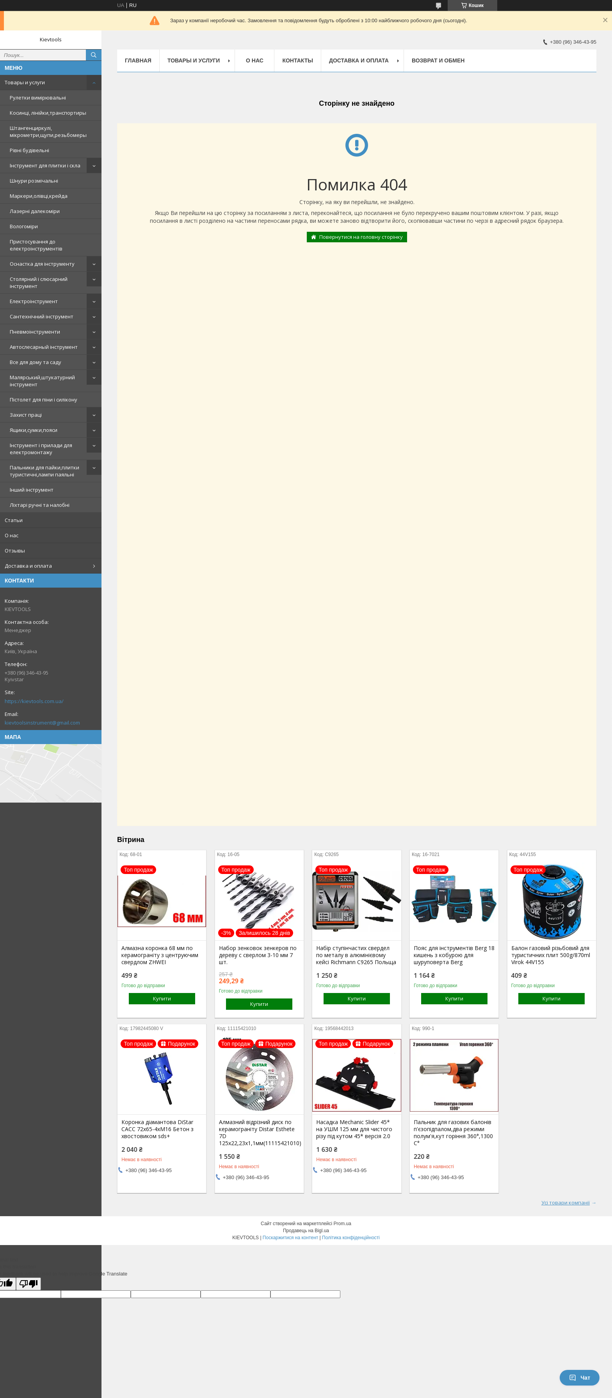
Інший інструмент (31, 489)
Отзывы (15, 550)
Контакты (297, 60)
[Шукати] (93, 55)
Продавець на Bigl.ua (306, 1230)
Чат (579, 1377)
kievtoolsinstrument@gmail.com (42, 722)
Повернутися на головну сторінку (361, 236)
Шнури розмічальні (34, 180)
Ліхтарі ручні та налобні (39, 504)
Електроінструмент (34, 301)
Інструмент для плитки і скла (45, 165)
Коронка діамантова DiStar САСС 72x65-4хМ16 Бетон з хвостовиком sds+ (157, 1129)
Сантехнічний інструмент (41, 316)
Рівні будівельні (29, 150)
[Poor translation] (28, 1283)
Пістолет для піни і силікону (43, 399)
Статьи (14, 520)
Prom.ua (342, 1223)
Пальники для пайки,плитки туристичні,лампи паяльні (44, 471)
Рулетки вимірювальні (38, 97)
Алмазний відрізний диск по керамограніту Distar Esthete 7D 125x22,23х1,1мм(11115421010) (259, 1133)
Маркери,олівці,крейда (39, 195)
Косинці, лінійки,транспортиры (48, 112)
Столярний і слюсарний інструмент (39, 282)
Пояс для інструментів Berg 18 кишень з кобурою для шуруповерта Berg (454, 955)
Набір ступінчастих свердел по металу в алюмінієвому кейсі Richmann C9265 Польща (356, 955)
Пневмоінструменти (35, 331)
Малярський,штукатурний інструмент (42, 381)
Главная (138, 60)
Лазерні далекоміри (35, 211)
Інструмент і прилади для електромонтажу (41, 449)
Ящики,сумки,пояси (33, 429)
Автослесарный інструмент (44, 346)
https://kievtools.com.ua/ (34, 701)
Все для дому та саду (35, 362)
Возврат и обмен (438, 60)
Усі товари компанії (565, 1202)
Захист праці (26, 414)
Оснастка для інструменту (42, 263)
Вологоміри (24, 226)
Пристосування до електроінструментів (36, 245)
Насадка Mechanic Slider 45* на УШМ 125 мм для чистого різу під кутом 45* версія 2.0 (354, 1129)
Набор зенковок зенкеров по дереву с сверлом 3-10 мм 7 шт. (258, 955)
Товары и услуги (25, 82)
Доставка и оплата (28, 565)
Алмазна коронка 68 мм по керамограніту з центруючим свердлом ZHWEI (159, 955)
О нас (11, 535)
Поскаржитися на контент (290, 1237)
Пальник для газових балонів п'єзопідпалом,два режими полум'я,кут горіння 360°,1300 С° (453, 1133)
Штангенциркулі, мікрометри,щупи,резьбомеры (48, 131)
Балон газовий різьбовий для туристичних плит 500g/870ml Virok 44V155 (550, 955)
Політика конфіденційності (351, 1237)
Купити (162, 998)
